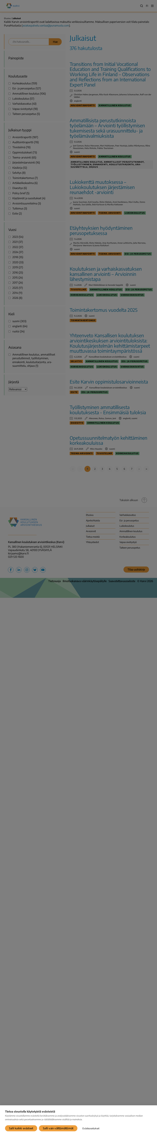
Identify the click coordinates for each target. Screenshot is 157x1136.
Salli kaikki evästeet (21, 1128)
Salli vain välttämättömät (58, 1128)
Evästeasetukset (90, 1128)
